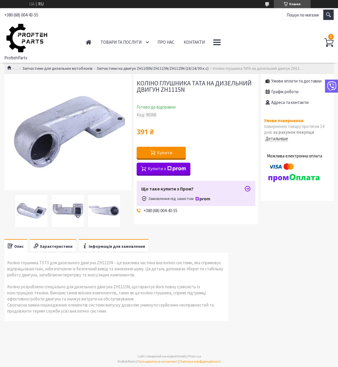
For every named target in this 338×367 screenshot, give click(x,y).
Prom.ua (194, 356)
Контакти (194, 42)
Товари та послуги (121, 42)
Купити (164, 152)
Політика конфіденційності (200, 361)
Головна (88, 42)
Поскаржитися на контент (157, 361)
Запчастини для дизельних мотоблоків (57, 68)
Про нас (165, 42)
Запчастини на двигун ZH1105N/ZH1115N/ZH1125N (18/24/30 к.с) (152, 68)
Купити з (167, 168)
